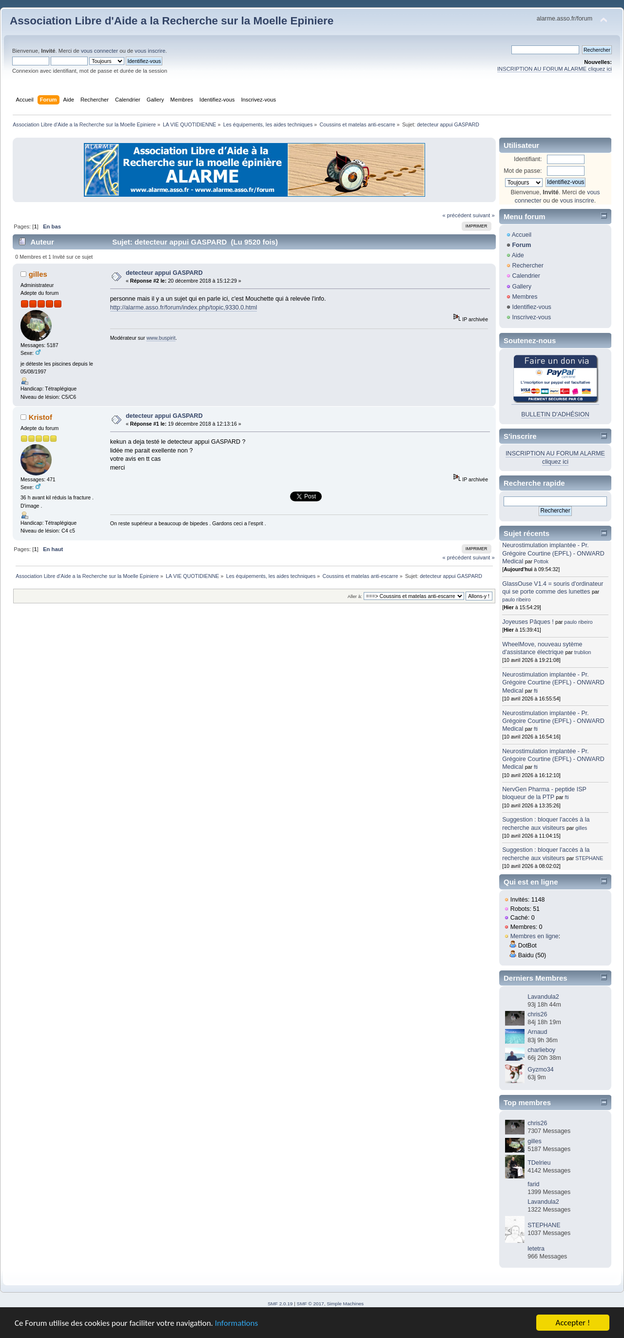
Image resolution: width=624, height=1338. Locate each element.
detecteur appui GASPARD (164, 272)
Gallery (521, 286)
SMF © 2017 (310, 1303)
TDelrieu (538, 1162)
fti (536, 691)
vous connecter (99, 51)
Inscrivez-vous (531, 317)
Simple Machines (345, 1303)
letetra (536, 1248)
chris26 (537, 1014)
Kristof (40, 417)
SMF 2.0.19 (280, 1303)
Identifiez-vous (531, 307)
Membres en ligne (534, 936)
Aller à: (355, 596)
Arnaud (537, 1032)
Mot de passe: (523, 170)
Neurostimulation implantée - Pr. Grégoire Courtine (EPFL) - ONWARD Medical (553, 553)
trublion (582, 652)
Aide (518, 255)
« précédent (456, 215)
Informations (236, 1323)
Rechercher (527, 265)
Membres (524, 296)
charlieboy (541, 1050)
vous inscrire (150, 51)
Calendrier (526, 275)
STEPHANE (589, 858)
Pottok (541, 561)
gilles (38, 274)
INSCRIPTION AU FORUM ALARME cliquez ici (554, 69)
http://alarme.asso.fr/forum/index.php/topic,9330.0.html (183, 307)
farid (533, 1184)
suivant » (484, 215)
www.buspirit (160, 338)
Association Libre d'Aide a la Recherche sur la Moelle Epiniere (171, 21)
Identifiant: (528, 159)
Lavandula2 (543, 996)
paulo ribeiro (516, 599)
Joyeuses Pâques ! (527, 621)
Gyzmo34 (540, 1069)
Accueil (521, 234)
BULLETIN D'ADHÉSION (555, 414)
